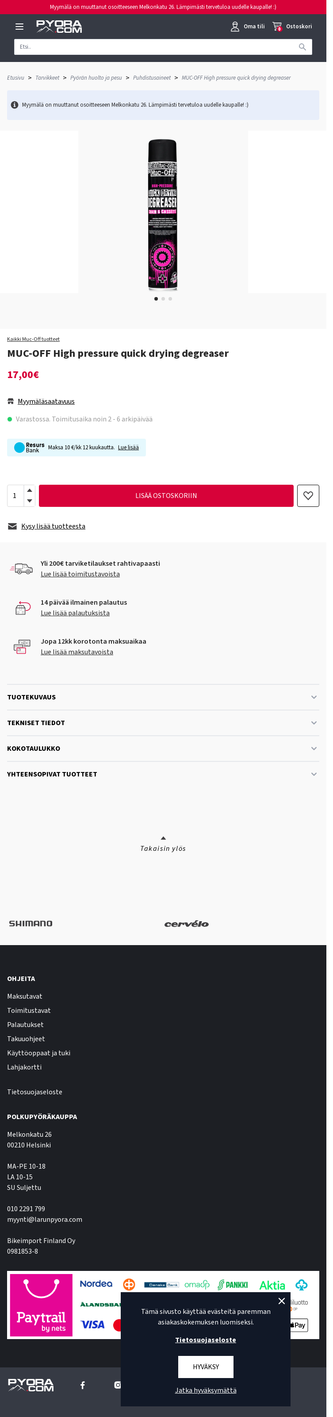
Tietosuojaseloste (34, 1092)
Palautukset (25, 1025)
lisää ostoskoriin (166, 496)
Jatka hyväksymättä (206, 1390)
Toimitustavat (29, 1010)
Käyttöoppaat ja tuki (38, 1053)
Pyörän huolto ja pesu (96, 78)
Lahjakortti (24, 1067)
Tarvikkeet (47, 78)
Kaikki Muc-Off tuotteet (33, 339)
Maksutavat (24, 996)
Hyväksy (206, 1367)
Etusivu (15, 78)
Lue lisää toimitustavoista (80, 574)
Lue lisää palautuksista (75, 613)
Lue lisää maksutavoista (77, 652)
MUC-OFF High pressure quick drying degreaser (236, 78)
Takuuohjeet (26, 1039)
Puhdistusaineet (152, 78)
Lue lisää (128, 448)
